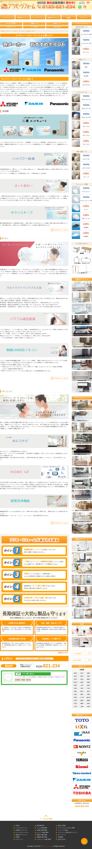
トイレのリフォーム (7, 17)
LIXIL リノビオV (82, 369)
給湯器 (69, 17)
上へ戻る (84, 841)
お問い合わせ (62, 839)
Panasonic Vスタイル (81, 465)
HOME (17, 825)
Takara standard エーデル (82, 521)
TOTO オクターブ (82, 561)
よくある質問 (34, 27)
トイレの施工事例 (42, 828)
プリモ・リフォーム (46, 846)
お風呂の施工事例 (42, 830)
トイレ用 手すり (82, 273)
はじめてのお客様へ (11, 23)
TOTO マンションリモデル (82, 358)
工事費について (34, 23)
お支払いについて (11, 27)
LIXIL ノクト (82, 443)
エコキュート (84, 17)
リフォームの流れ (63, 830)
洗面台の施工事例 (42, 834)
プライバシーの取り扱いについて (67, 832)
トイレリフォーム (82, 24)
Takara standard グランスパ (82, 335)
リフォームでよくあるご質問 (66, 828)
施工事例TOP (41, 825)
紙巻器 (82, 253)
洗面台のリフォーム (53, 17)
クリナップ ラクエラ (82, 499)
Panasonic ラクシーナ (82, 476)
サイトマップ (62, 834)
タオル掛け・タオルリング (82, 263)
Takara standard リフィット (82, 533)
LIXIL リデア (82, 302)
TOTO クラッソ (81, 420)
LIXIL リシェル (82, 454)
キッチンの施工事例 (42, 832)
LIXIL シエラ (82, 431)
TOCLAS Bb (82, 488)
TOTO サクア (82, 550)
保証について (57, 23)
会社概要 (60, 837)
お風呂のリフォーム (22, 17)
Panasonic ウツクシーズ (82, 618)
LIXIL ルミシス (82, 595)
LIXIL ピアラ (82, 584)
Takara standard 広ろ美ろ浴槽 (82, 346)
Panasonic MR (81, 380)
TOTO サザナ (82, 290)
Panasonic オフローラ (82, 313)
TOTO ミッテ (82, 409)
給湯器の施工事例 (42, 837)
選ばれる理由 (57, 27)
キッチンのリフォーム (38, 17)
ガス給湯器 (82, 646)
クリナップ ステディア (82, 510)
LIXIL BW (82, 391)
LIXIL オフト (82, 573)
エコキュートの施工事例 (44, 839)
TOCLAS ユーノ (82, 324)
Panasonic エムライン (82, 606)
